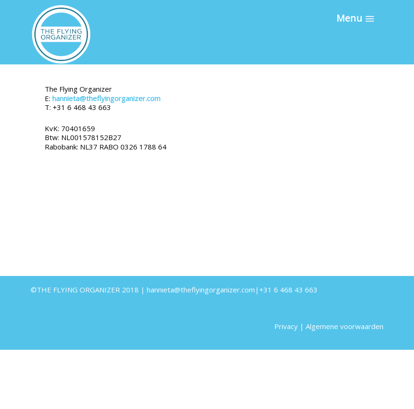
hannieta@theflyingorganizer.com (106, 98)
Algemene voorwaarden (344, 326)
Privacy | (290, 326)
